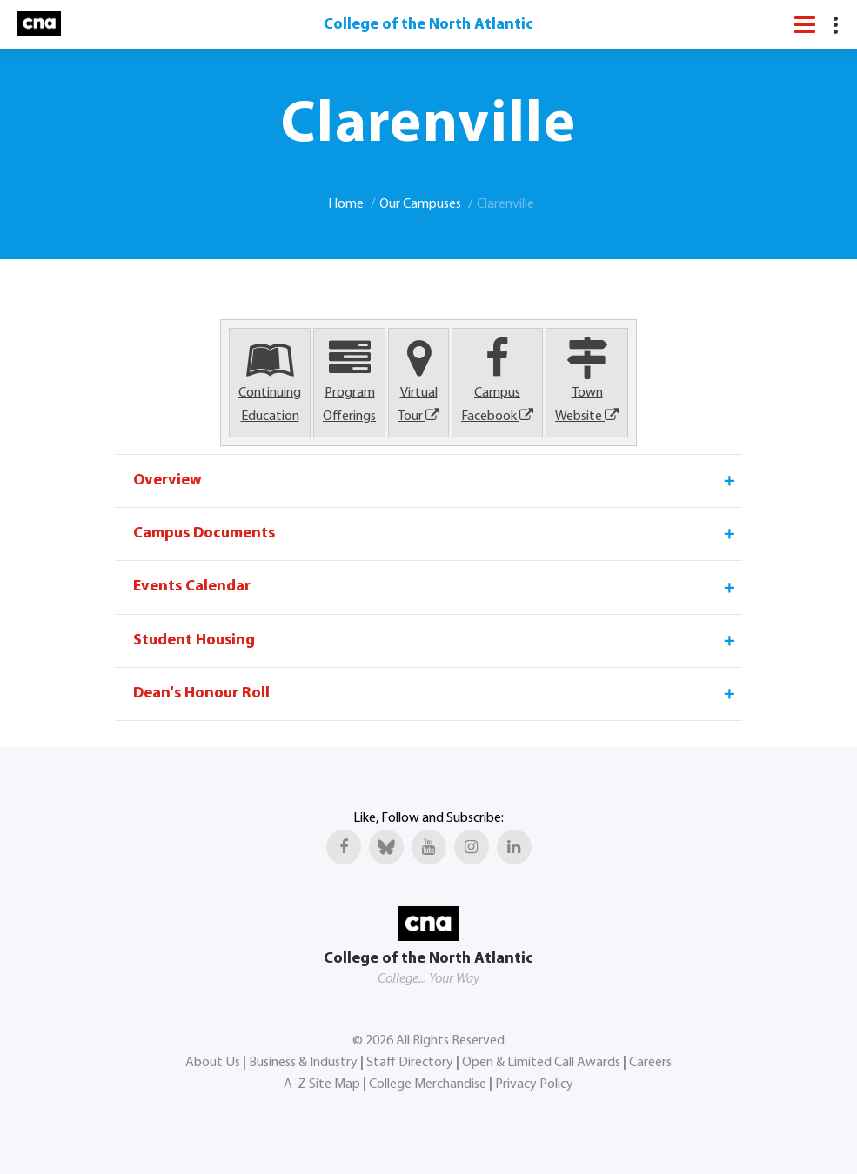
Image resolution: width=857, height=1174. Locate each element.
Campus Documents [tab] (435, 534)
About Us (212, 1063)
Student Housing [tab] (435, 641)
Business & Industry (303, 1063)
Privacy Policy (534, 1084)
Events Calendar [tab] (435, 587)
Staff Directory (409, 1063)
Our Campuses (420, 204)
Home (346, 204)
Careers (650, 1063)
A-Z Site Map (322, 1084)
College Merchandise (427, 1084)
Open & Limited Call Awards (541, 1063)
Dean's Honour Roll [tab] (435, 694)
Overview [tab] (435, 481)
